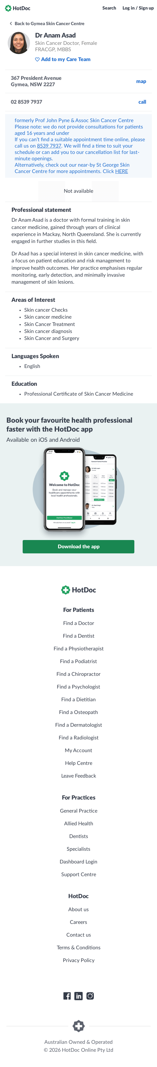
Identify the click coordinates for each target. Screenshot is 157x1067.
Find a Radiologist (79, 737)
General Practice (78, 811)
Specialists (78, 849)
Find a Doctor (78, 623)
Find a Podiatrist (78, 661)
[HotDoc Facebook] (67, 996)
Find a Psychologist (78, 686)
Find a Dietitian (78, 699)
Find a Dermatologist (78, 725)
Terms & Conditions (79, 947)
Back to (47, 24)
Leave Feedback (78, 776)
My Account (78, 750)
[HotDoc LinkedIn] (78, 996)
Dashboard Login (78, 861)
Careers (78, 922)
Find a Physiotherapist (79, 648)
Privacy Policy (78, 960)
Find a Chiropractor (78, 674)
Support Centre (78, 874)
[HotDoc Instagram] (90, 996)
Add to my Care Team (63, 59)
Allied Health (78, 823)
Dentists (78, 836)
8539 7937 (49, 146)
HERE (121, 171)
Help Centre (78, 763)
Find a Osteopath (78, 712)
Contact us (78, 935)
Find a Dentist (78, 636)
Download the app (79, 546)
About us (78, 909)
